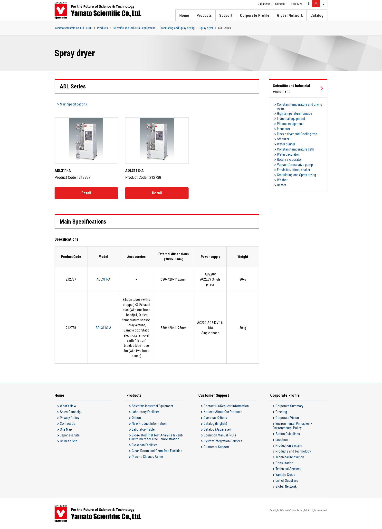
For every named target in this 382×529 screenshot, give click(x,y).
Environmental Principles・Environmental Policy (293, 426)
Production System (289, 445)
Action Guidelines (288, 434)
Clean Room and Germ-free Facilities (157, 451)
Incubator (283, 129)
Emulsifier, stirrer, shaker (293, 170)
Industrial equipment (291, 119)
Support (225, 15)
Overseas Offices (215, 418)
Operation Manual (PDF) (220, 435)
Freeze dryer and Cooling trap (297, 134)
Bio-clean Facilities (145, 445)
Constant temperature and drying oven (299, 106)
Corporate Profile (254, 15)
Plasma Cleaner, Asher (147, 457)
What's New (68, 406)
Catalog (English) (215, 423)
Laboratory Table (143, 429)
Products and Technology (293, 451)
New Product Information (149, 423)
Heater (281, 185)
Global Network (290, 15)
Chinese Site (68, 441)
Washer (282, 180)
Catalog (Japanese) (217, 429)
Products (204, 15)
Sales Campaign (71, 412)
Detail (86, 193)
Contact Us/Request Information (226, 406)
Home (184, 15)
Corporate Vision (287, 418)
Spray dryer (206, 28)
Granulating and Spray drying (177, 28)
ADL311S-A (103, 328)
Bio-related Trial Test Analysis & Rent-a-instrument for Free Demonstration (156, 437)
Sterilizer (283, 139)
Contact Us (67, 423)
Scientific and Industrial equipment (134, 28)
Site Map (66, 429)
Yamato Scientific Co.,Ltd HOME (73, 28)
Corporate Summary (289, 406)
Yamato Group (285, 475)
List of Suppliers (287, 480)
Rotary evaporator (289, 159)
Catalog (317, 15)
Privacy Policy (69, 418)
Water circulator (288, 154)
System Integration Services (223, 441)
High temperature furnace (294, 113)
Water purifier (286, 144)
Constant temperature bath (295, 149)
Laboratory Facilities (146, 412)
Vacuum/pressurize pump (295, 165)
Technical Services (288, 469)
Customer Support (216, 447)
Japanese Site (70, 435)
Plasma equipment (290, 124)
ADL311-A (103, 279)
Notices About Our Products (223, 412)
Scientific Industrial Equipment (152, 406)
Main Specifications (73, 104)
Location (282, 440)
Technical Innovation (290, 457)
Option (136, 418)
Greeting (281, 412)
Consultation (284, 463)
